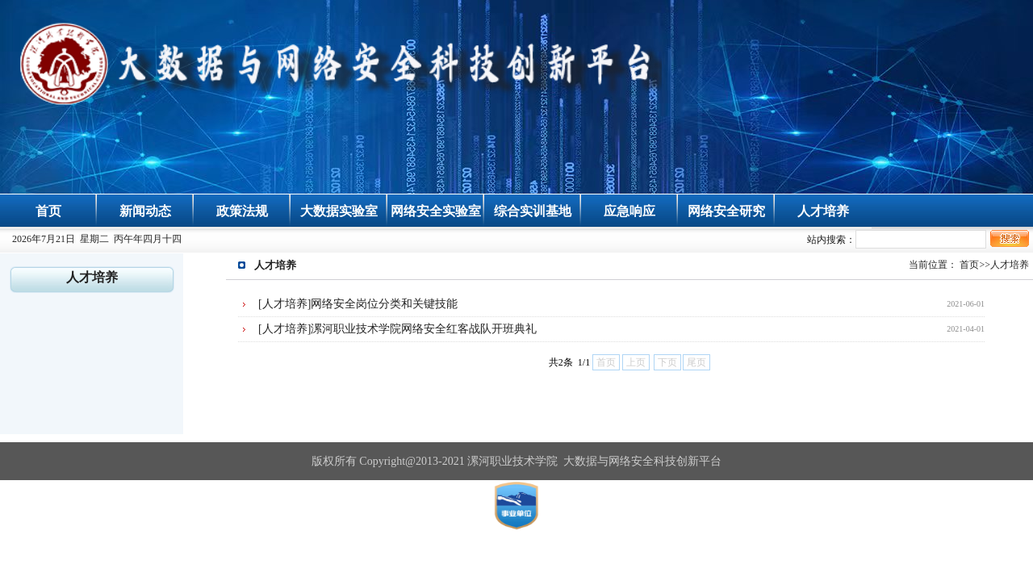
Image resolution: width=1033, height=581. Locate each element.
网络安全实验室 (436, 211)
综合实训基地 (532, 211)
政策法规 (242, 211)
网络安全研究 (726, 211)
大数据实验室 (339, 211)
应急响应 (629, 211)
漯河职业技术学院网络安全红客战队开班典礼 (424, 329)
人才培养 (823, 211)
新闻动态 (145, 211)
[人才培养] (284, 304)
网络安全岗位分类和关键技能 (384, 304)
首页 (48, 211)
